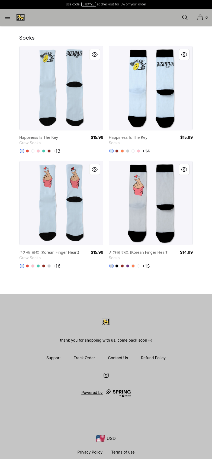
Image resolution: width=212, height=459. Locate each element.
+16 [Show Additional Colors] (56, 266)
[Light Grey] (127, 151)
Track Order (84, 357)
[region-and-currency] (106, 438)
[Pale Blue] (22, 151)
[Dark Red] (49, 151)
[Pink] (38, 151)
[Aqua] (43, 151)
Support (53, 357)
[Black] (116, 266)
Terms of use (123, 452)
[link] (61, 88)
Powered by (105, 393)
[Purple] (127, 266)
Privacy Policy (89, 452)
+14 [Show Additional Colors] (146, 151)
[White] (133, 151)
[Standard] (32, 151)
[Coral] (122, 151)
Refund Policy (153, 357)
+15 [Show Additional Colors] (146, 266)
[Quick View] (94, 54)
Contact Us (118, 357)
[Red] (27, 151)
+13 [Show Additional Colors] (56, 151)
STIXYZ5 (88, 4)
